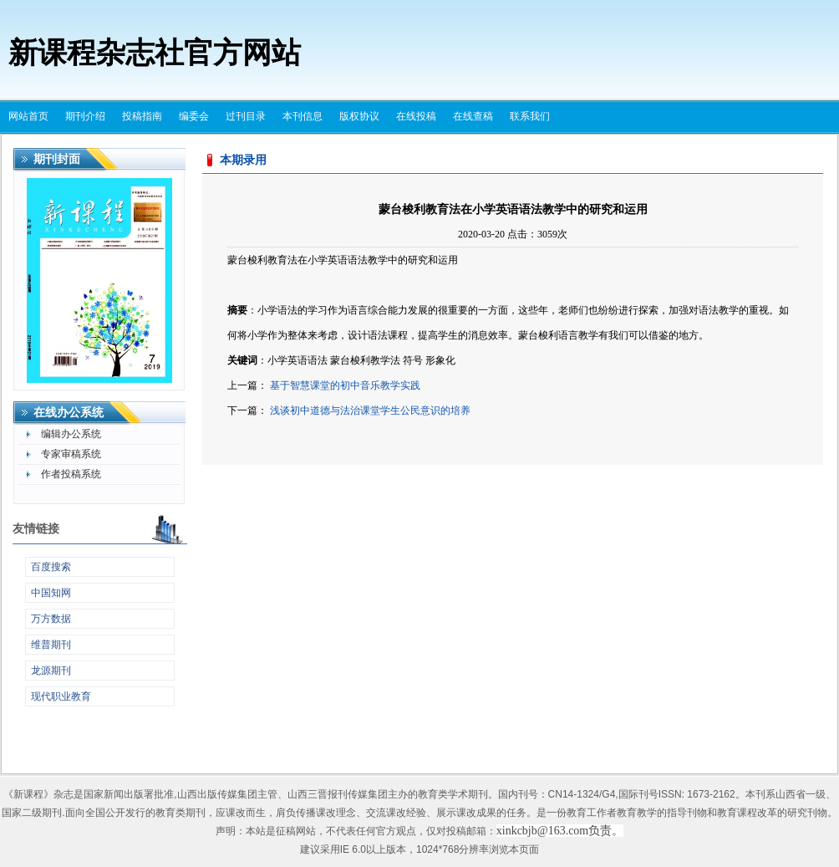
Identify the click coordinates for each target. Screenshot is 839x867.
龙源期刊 (51, 670)
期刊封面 (56, 159)
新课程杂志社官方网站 (154, 53)
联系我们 (530, 116)
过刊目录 (246, 116)
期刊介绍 (85, 116)
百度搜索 (51, 567)
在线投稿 (416, 116)
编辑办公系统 (71, 434)
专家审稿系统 (71, 454)
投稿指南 (142, 116)
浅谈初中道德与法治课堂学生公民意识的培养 (370, 410)
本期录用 (243, 160)
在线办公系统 (68, 412)
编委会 (194, 116)
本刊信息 (302, 116)
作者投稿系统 (71, 474)
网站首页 (28, 116)
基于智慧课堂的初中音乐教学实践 (345, 385)
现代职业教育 (61, 696)
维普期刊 (51, 644)
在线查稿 (473, 116)
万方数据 (51, 619)
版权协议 (359, 116)
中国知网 (51, 593)
